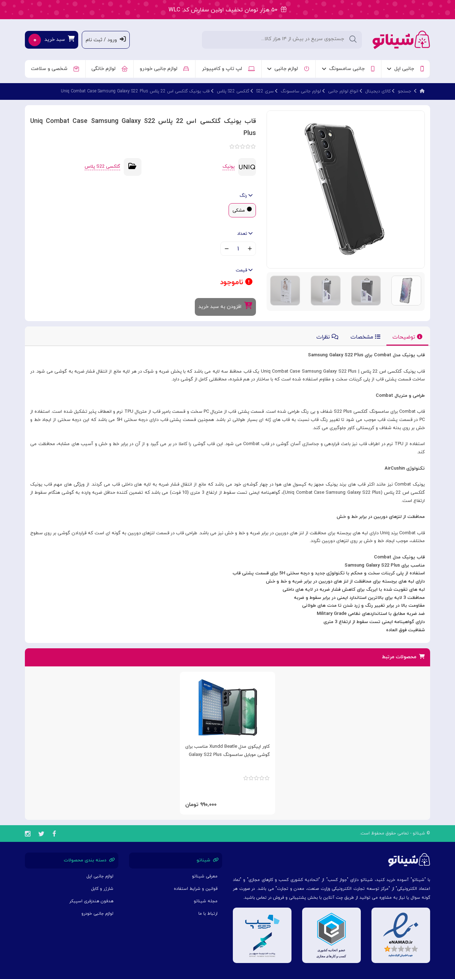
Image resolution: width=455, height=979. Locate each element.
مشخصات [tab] (365, 337)
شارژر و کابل (102, 889)
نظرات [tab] (327, 337)
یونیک (229, 166)
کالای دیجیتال (378, 91)
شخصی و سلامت (55, 69)
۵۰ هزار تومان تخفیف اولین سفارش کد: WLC (227, 10)
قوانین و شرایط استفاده (196, 889)
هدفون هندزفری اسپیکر (91, 901)
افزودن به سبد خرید (225, 306)
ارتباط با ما (208, 913)
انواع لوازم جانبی (343, 91)
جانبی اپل (405, 69)
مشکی (238, 210)
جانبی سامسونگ (348, 69)
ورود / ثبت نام (106, 39)
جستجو (404, 91)
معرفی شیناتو (205, 876)
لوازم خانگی (109, 69)
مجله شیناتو (206, 901)
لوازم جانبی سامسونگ (301, 91)
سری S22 (265, 91)
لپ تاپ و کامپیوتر (228, 69)
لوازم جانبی (288, 69)
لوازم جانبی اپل (99, 876)
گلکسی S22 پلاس (233, 91)
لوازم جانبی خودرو (164, 69)
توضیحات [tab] (407, 337)
